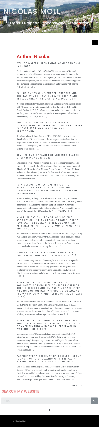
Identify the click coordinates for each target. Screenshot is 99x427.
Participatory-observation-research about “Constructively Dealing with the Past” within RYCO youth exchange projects (49, 359)
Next (77, 385)
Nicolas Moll (32, 10)
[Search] (94, 400)
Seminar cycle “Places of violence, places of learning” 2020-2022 (48, 156)
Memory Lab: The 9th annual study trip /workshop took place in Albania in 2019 (46, 254)
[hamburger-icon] (95, 43)
